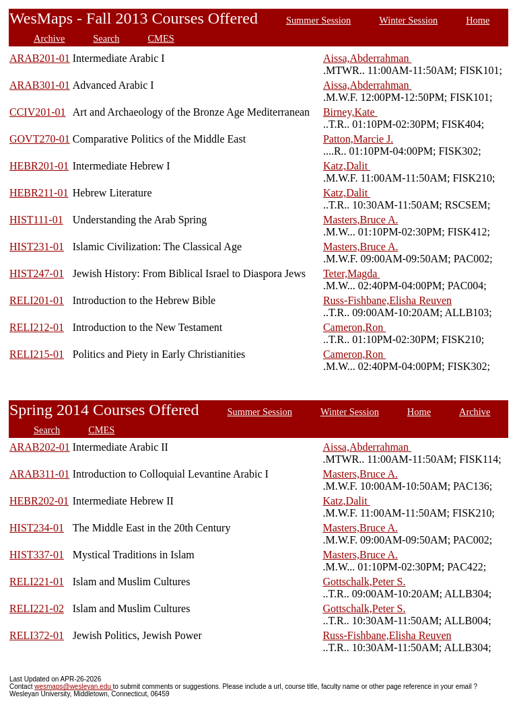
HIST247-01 (36, 273)
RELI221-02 (36, 608)
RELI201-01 (36, 300)
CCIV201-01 (37, 112)
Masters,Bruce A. (361, 219)
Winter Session (408, 20)
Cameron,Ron (354, 327)
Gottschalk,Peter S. (363, 581)
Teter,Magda (351, 273)
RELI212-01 (36, 327)
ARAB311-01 (39, 474)
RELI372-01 (36, 635)
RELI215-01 (36, 354)
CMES (161, 38)
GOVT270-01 (39, 139)
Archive (49, 38)
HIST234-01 (36, 527)
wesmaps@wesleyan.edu (73, 686)
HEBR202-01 (39, 501)
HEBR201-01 (39, 166)
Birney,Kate (350, 112)
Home (477, 20)
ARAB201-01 (39, 58)
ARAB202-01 (39, 447)
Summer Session (318, 20)
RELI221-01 (36, 581)
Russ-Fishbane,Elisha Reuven (387, 300)
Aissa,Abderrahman (367, 58)
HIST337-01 (36, 554)
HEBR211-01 (38, 192)
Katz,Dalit (346, 166)
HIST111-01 (36, 219)
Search (106, 38)
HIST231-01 (36, 246)
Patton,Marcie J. (358, 139)
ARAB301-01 (39, 85)
